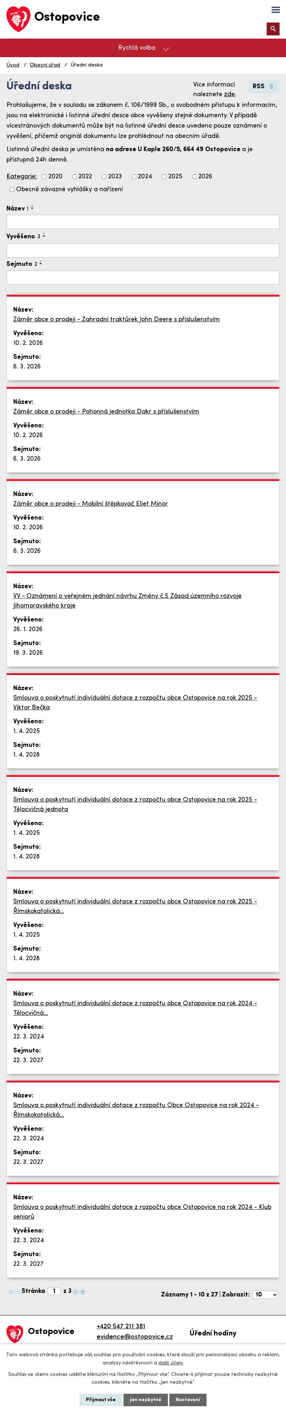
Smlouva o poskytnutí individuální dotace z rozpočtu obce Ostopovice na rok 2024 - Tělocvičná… (135, 1008)
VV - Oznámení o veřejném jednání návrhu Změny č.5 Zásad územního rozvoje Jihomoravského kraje (127, 601)
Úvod (12, 65)
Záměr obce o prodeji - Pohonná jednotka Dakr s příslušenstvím (106, 411)
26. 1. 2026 (28, 629)
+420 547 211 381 (121, 1326)
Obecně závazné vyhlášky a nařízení (69, 189)
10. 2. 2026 (28, 343)
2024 (145, 176)
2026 (205, 176)
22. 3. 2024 (28, 1036)
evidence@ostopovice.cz (135, 1337)
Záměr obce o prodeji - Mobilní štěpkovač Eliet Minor (90, 504)
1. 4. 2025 (26, 731)
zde (229, 94)
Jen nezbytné (145, 1400)
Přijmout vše (101, 1400)
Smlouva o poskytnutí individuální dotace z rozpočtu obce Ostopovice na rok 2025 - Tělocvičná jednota (135, 805)
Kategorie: (21, 176)
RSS (264, 86)
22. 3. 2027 (28, 1060)
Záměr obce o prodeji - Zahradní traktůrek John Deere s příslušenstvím (116, 319)
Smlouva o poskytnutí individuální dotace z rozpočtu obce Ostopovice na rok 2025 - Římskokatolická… (135, 906)
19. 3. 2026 (28, 653)
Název (17, 208)
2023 (115, 176)
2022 (85, 176)
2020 (55, 176)
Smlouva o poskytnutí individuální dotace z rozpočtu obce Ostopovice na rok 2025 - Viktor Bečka (135, 703)
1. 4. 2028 (26, 755)
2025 (175, 176)
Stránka (33, 1291)
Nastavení (188, 1400)
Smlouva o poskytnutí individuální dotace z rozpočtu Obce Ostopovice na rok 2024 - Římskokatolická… (136, 1110)
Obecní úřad (45, 65)
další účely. (171, 1362)
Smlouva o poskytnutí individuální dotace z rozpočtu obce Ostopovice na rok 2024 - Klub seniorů (142, 1212)
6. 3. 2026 (27, 366)
